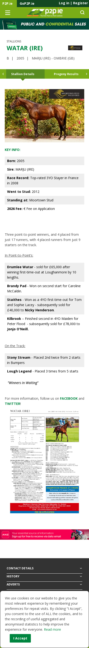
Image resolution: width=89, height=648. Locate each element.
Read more (52, 629)
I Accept (20, 638)
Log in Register (73, 3)
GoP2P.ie (27, 3)
